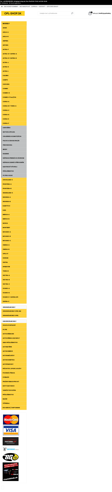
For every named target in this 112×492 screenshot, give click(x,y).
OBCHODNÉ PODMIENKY (11, 6)
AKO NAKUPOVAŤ (25, 6)
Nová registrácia (16, 3)
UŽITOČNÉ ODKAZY (52, 6)
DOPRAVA (34, 6)
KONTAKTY (42, 6)
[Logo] (13, 13)
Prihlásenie (5, 3)
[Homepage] (1, 6)
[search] (72, 14)
